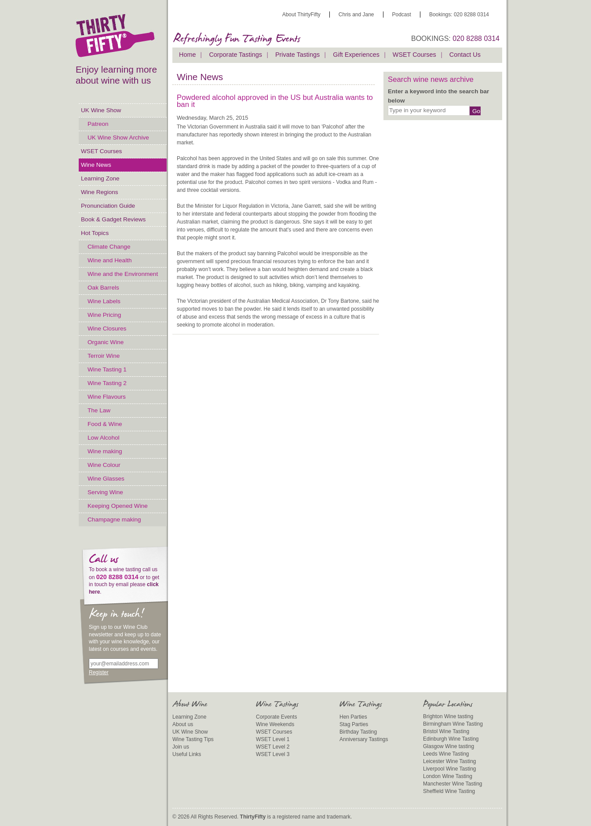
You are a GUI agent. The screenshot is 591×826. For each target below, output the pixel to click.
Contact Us (465, 54)
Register (99, 672)
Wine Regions (99, 192)
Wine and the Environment (123, 274)
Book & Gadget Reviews (113, 219)
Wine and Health (110, 260)
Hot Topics (95, 233)
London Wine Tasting (447, 776)
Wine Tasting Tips (193, 739)
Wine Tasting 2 (107, 383)
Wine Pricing (104, 315)
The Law (99, 410)
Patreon (98, 124)
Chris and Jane (356, 14)
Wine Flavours (107, 396)
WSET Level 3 (272, 754)
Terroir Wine (104, 355)
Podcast (401, 14)
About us (182, 724)
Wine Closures (107, 328)
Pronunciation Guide (108, 205)
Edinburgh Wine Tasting (451, 739)
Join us (180, 747)
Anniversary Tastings (363, 739)
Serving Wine (105, 492)
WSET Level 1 (272, 739)
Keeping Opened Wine (118, 506)
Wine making (105, 451)
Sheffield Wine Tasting (449, 791)
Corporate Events (276, 717)
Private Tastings (297, 54)
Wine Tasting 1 (107, 369)
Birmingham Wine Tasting (453, 724)
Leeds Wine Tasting (446, 754)
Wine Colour (104, 465)
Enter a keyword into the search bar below (438, 95)
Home (187, 54)
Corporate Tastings (235, 54)
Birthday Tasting (358, 732)
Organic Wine (106, 342)
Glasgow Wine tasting (448, 746)
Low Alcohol (104, 437)
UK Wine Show (101, 110)
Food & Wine (105, 424)
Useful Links (186, 754)
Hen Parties (353, 717)
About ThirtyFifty (301, 14)
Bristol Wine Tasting (446, 731)
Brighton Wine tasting (448, 716)
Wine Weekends (275, 724)
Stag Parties (353, 724)
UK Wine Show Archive (118, 137)
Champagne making (114, 519)
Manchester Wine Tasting (452, 784)
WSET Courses (101, 151)
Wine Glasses (106, 478)
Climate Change (109, 246)
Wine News (96, 165)
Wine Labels (104, 301)
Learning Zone (100, 178)
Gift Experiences (356, 54)
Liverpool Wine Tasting (449, 769)
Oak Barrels (103, 287)
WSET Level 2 (272, 747)
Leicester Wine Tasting (449, 761)
